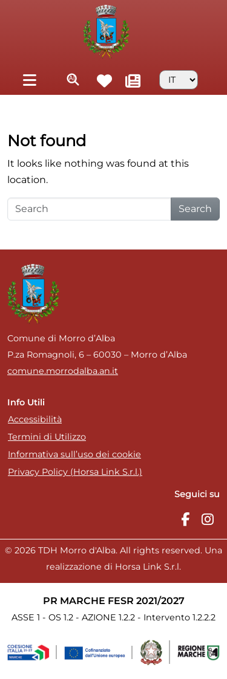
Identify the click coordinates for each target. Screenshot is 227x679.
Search (195, 208)
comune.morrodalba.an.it (62, 370)
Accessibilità (35, 419)
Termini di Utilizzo (47, 436)
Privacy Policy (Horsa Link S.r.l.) (75, 471)
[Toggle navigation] (29, 79)
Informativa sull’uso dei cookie (74, 454)
